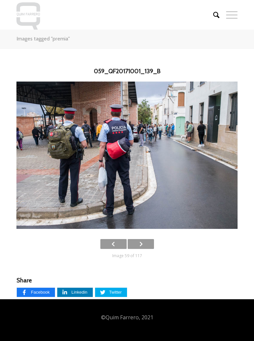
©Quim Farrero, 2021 (127, 317)
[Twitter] (111, 292)
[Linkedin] (74, 292)
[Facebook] (36, 292)
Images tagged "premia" (43, 39)
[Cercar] (213, 15)
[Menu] (228, 15)
